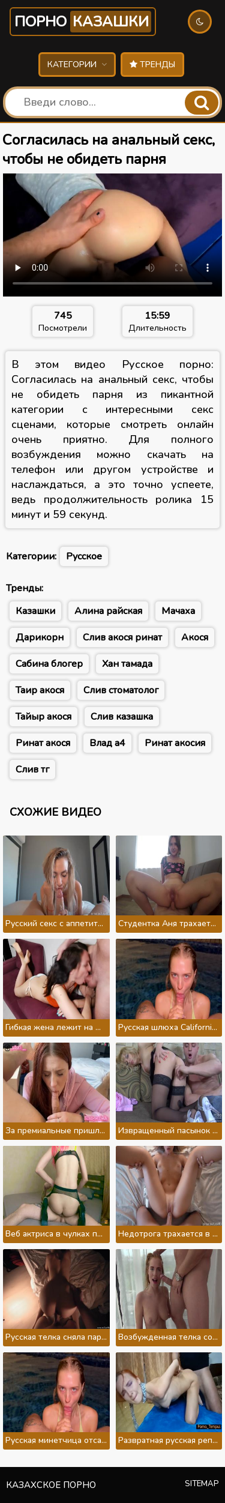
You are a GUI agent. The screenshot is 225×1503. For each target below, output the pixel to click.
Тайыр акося (43, 716)
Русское (84, 556)
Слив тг (32, 769)
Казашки (35, 611)
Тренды (152, 64)
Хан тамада (127, 663)
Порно (82, 21)
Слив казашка (122, 716)
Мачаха (178, 611)
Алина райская (108, 611)
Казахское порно (51, 1485)
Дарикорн (40, 637)
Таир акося (40, 690)
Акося (194, 637)
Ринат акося (43, 743)
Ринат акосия (175, 743)
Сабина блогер (49, 663)
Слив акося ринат (122, 637)
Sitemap (202, 1483)
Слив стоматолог (120, 690)
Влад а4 (107, 743)
